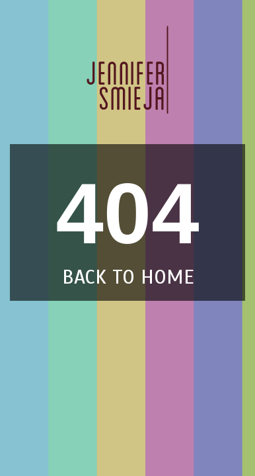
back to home (128, 277)
